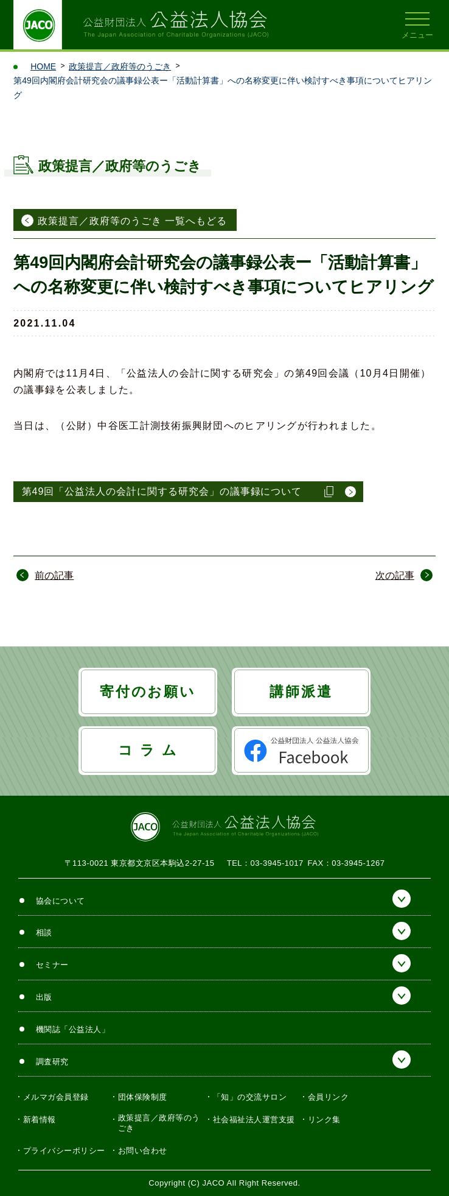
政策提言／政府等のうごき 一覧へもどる (132, 221)
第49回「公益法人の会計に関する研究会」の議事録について (162, 491)
